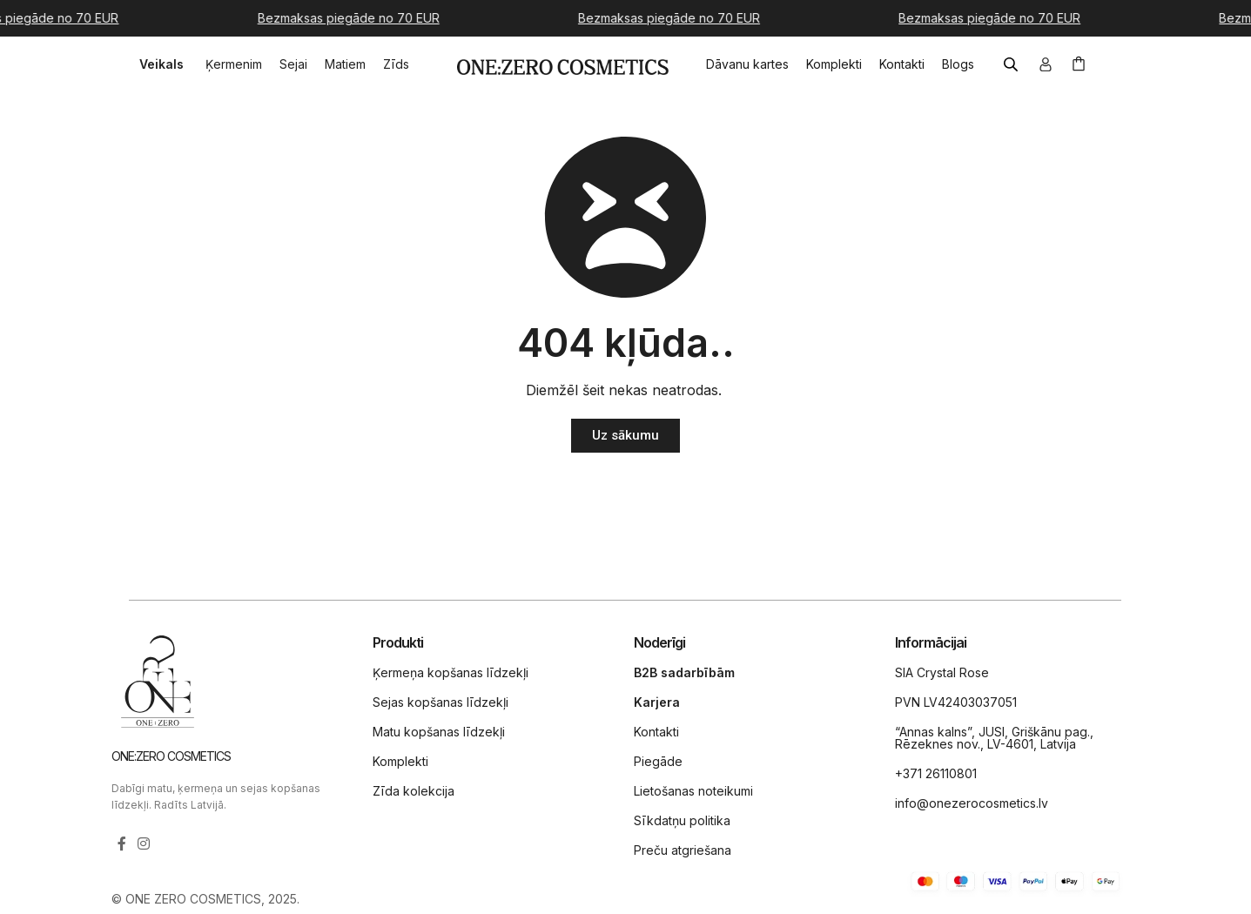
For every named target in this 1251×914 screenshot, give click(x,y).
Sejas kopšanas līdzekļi (440, 702)
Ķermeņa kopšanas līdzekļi (450, 672)
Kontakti (656, 731)
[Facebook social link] (121, 843)
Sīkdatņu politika (682, 820)
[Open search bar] (1012, 64)
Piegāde (658, 761)
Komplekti (400, 761)
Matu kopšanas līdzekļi (439, 731)
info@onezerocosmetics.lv (971, 803)
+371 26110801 (936, 773)
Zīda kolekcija (413, 790)
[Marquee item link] (357, 18)
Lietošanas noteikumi (693, 790)
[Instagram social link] (144, 843)
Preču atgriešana (682, 850)
